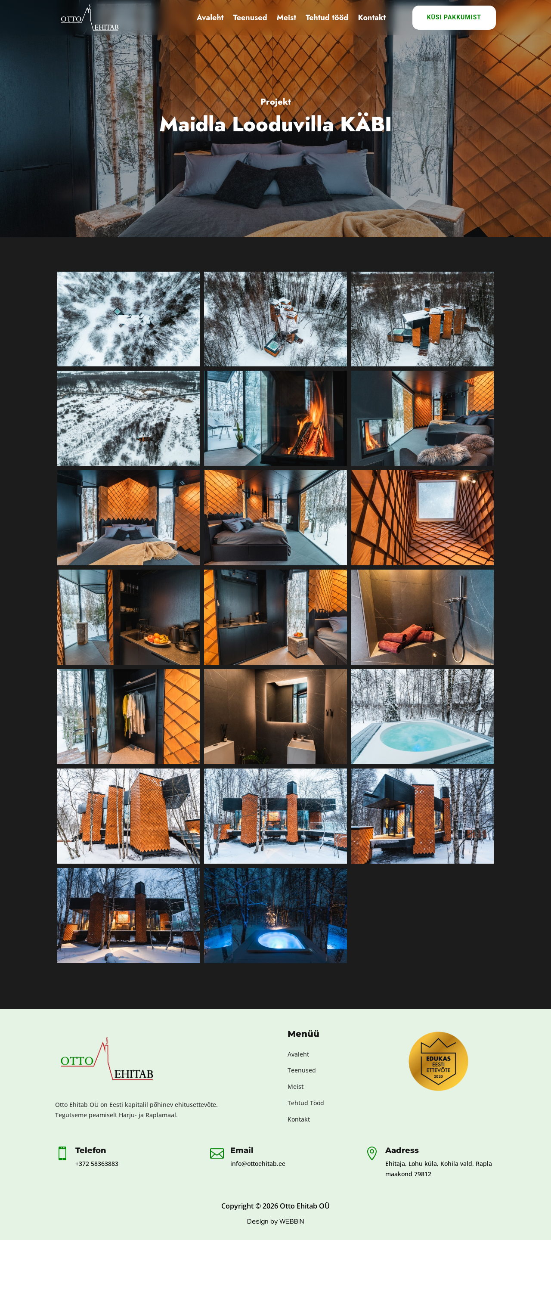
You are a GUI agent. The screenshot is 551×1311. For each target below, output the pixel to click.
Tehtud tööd (327, 17)
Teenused (250, 17)
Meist (286, 17)
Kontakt (372, 17)
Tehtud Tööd (306, 1103)
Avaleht (210, 17)
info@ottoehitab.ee (257, 1163)
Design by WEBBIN (275, 1222)
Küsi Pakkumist (454, 17)
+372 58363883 (96, 1163)
